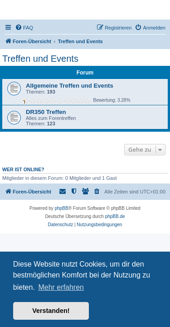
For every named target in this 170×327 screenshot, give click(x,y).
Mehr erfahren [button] (61, 287)
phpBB (61, 208)
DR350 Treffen (46, 112)
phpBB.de (115, 216)
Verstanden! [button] (50, 310)
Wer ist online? (23, 169)
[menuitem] (24, 27)
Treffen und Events (40, 59)
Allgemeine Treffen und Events (69, 85)
